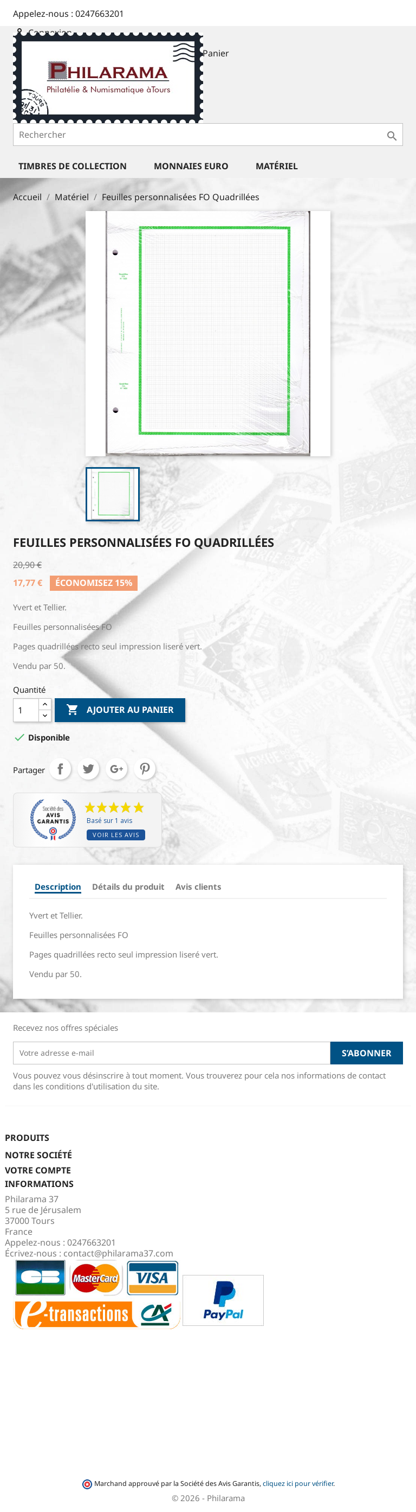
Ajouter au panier (120, 710)
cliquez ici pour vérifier (298, 1483)
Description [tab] (58, 886)
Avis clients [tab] (199, 886)
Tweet (88, 769)
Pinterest (144, 769)
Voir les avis (116, 835)
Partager (60, 769)
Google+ (116, 769)
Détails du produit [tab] (128, 886)
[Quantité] (26, 710)
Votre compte (38, 1170)
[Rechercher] (208, 134)
